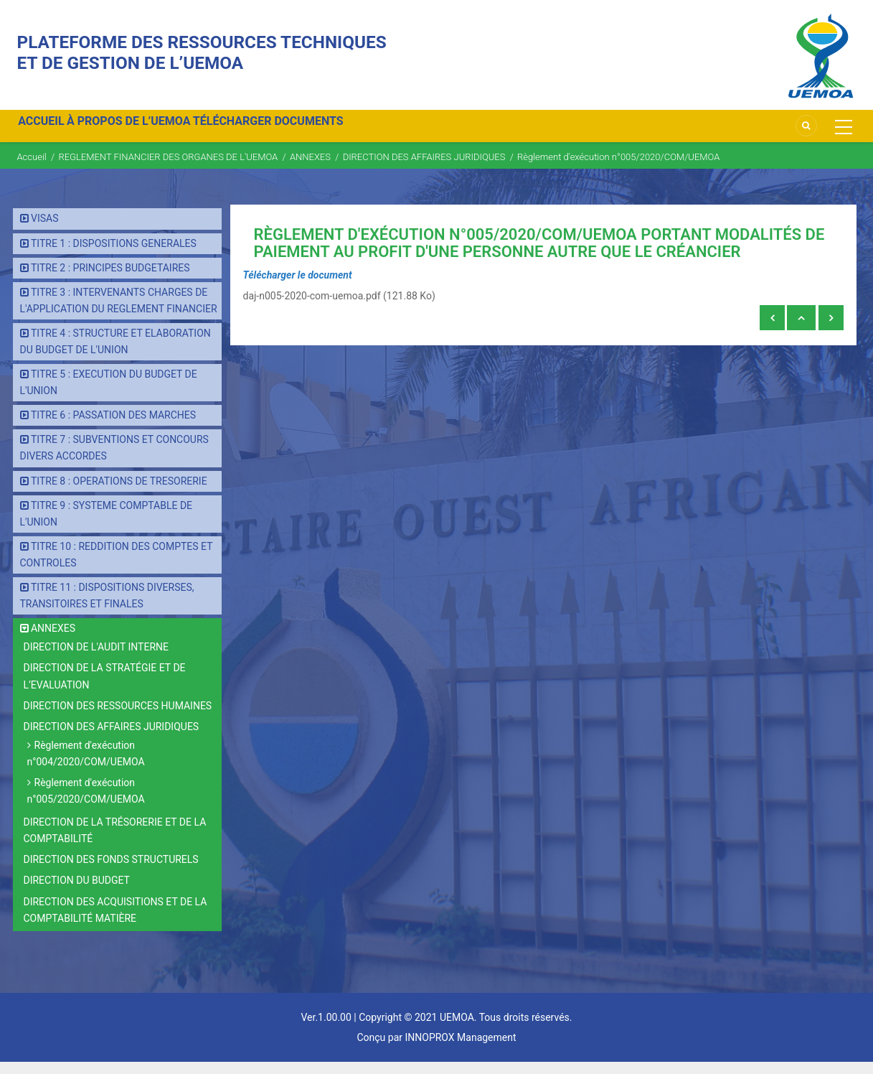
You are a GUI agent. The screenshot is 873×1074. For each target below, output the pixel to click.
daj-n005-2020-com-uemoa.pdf (312, 308)
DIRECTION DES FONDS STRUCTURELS (111, 872)
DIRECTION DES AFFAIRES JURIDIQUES (425, 169)
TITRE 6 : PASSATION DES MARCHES (113, 428)
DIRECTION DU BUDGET (77, 893)
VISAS (44, 231)
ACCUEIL (47, 132)
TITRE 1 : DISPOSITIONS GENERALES (114, 255)
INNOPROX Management (460, 1049)
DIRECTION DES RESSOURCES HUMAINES (118, 718)
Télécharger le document (297, 287)
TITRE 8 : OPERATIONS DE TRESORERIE (119, 493)
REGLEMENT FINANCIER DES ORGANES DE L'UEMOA (168, 169)
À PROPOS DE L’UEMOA (146, 132)
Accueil (32, 169)
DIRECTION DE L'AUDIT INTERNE (96, 660)
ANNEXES (310, 169)
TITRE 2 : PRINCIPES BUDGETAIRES (110, 280)
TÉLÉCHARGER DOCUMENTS (297, 132)
